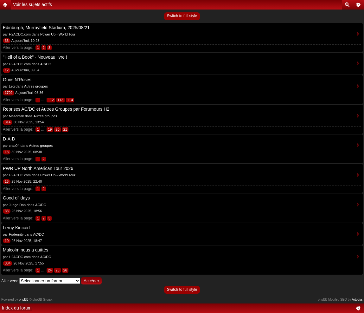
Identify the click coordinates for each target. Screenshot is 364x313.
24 (50, 270)
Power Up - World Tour (57, 34)
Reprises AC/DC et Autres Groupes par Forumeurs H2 (56, 109)
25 (57, 270)
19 (50, 129)
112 (51, 100)
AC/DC (45, 64)
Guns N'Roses (17, 79)
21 (65, 129)
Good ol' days (16, 197)
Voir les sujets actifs (32, 4)
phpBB (24, 299)
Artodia (357, 299)
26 (65, 270)
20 (57, 129)
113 (60, 100)
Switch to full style (182, 16)
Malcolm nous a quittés (25, 249)
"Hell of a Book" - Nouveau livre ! (35, 57)
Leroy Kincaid (16, 227)
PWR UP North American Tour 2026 (38, 168)
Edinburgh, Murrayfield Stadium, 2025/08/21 (46, 27)
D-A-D (9, 138)
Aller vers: (9, 281)
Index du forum (16, 307)
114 (70, 100)
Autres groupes (36, 86)
